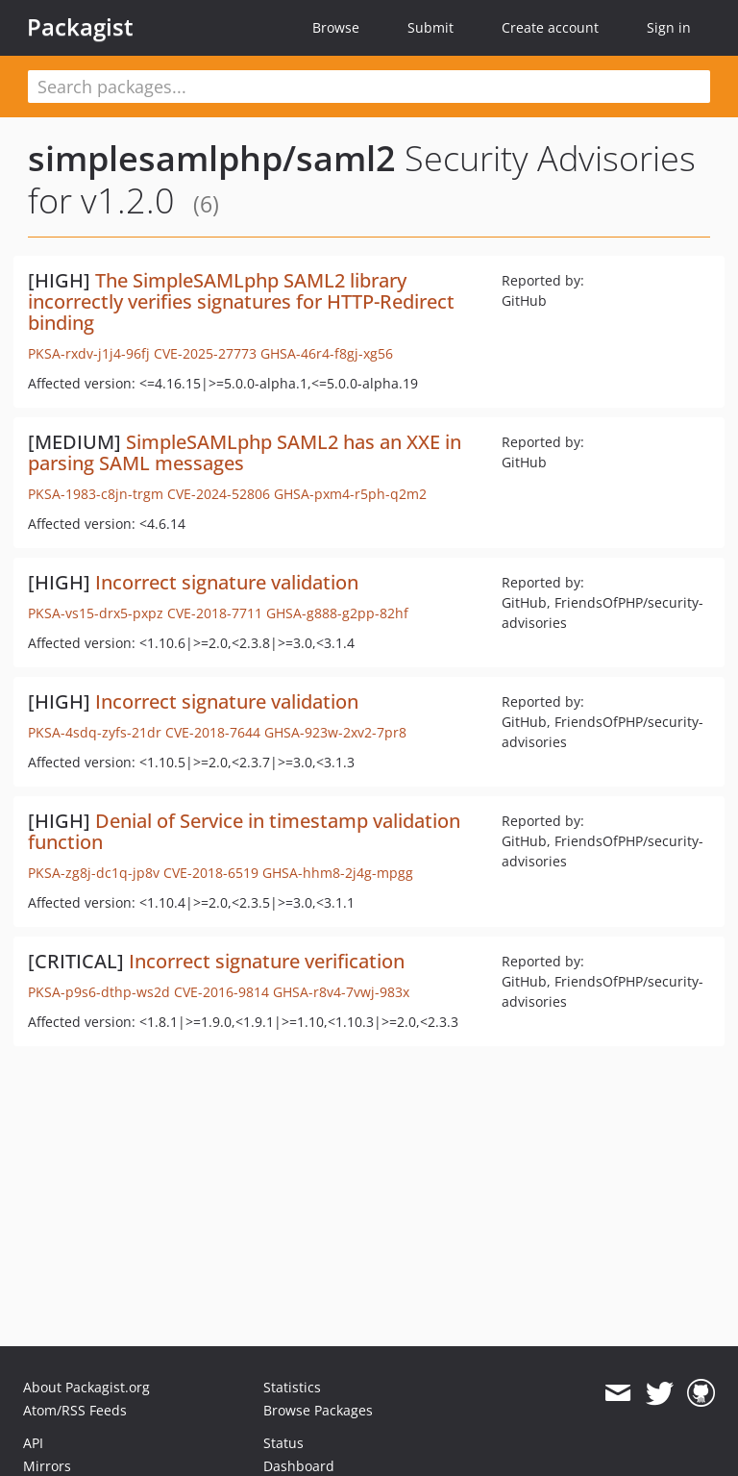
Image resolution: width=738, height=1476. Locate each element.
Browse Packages (318, 1410)
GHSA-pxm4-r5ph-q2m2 (350, 494)
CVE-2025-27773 (205, 353)
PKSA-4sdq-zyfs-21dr (94, 732)
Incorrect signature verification (267, 961)
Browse (335, 27)
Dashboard (298, 1466)
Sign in (669, 27)
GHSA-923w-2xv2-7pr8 (335, 732)
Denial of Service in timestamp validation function (244, 831)
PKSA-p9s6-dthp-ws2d (99, 992)
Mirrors (47, 1466)
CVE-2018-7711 (214, 613)
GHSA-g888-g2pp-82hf (337, 613)
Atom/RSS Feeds (75, 1410)
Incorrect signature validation (226, 582)
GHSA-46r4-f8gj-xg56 (326, 353)
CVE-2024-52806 (218, 494)
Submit (430, 27)
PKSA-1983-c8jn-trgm (95, 494)
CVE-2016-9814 (221, 992)
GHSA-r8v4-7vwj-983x (341, 992)
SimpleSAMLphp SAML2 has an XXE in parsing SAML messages (244, 452)
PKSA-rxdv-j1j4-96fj (89, 353)
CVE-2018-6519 (210, 872)
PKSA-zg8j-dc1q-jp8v (94, 872)
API (33, 1443)
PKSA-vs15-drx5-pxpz (95, 613)
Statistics (292, 1387)
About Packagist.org (86, 1387)
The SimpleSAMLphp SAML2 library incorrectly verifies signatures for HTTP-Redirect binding (241, 301)
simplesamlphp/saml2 (212, 158)
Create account (550, 27)
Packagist (80, 27)
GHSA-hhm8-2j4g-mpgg (337, 872)
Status (283, 1443)
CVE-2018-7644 (212, 732)
